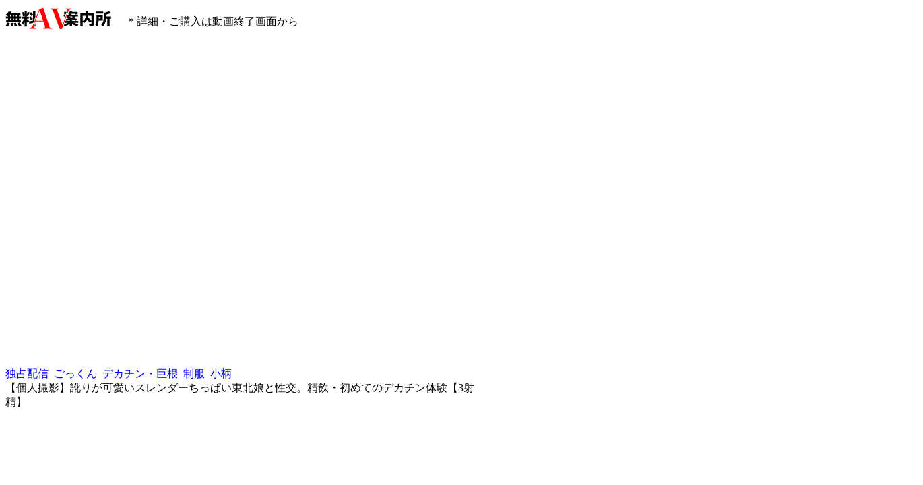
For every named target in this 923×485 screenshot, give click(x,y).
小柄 (221, 373)
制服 (194, 373)
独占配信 (27, 373)
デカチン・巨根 (140, 373)
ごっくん (75, 373)
